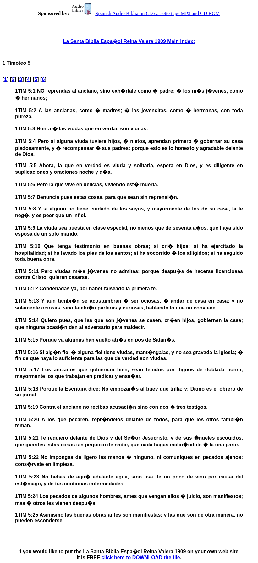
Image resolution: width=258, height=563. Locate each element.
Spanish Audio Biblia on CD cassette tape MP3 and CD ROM (145, 13)
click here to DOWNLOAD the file (141, 557)
